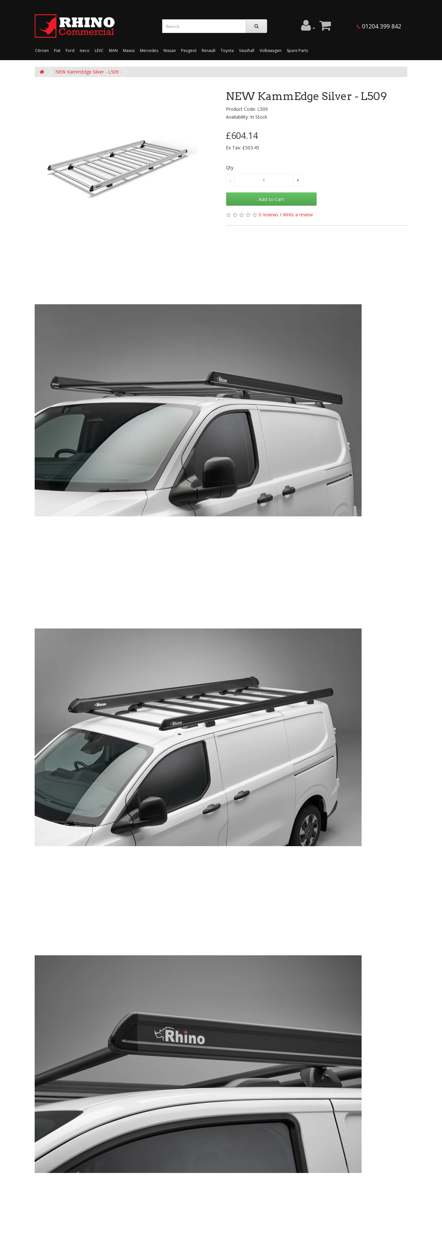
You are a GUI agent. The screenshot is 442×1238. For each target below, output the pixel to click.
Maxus (129, 50)
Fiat (57, 50)
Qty (229, 167)
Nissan (169, 50)
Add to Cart (271, 199)
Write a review (298, 214)
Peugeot (188, 50)
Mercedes (149, 50)
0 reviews (269, 214)
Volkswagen (270, 50)
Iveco (85, 50)
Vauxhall (246, 50)
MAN (113, 50)
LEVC (99, 50)
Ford (70, 50)
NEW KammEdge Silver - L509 (87, 72)
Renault (208, 50)
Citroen (42, 50)
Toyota (227, 50)
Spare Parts (297, 50)
